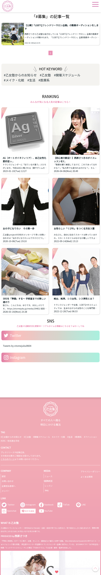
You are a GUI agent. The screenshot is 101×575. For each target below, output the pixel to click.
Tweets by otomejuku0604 (17, 345)
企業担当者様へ (8, 486)
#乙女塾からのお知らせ (20, 75)
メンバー (6, 490)
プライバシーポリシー (90, 471)
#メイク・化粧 (14, 80)
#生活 (31, 80)
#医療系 (44, 80)
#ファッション (90, 436)
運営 (4, 476)
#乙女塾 (45, 75)
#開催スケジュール (67, 75)
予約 (47, 490)
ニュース (48, 476)
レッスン (49, 485)
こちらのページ (8, 459)
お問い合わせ (8, 481)
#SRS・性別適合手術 (10, 440)
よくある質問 (86, 476)
